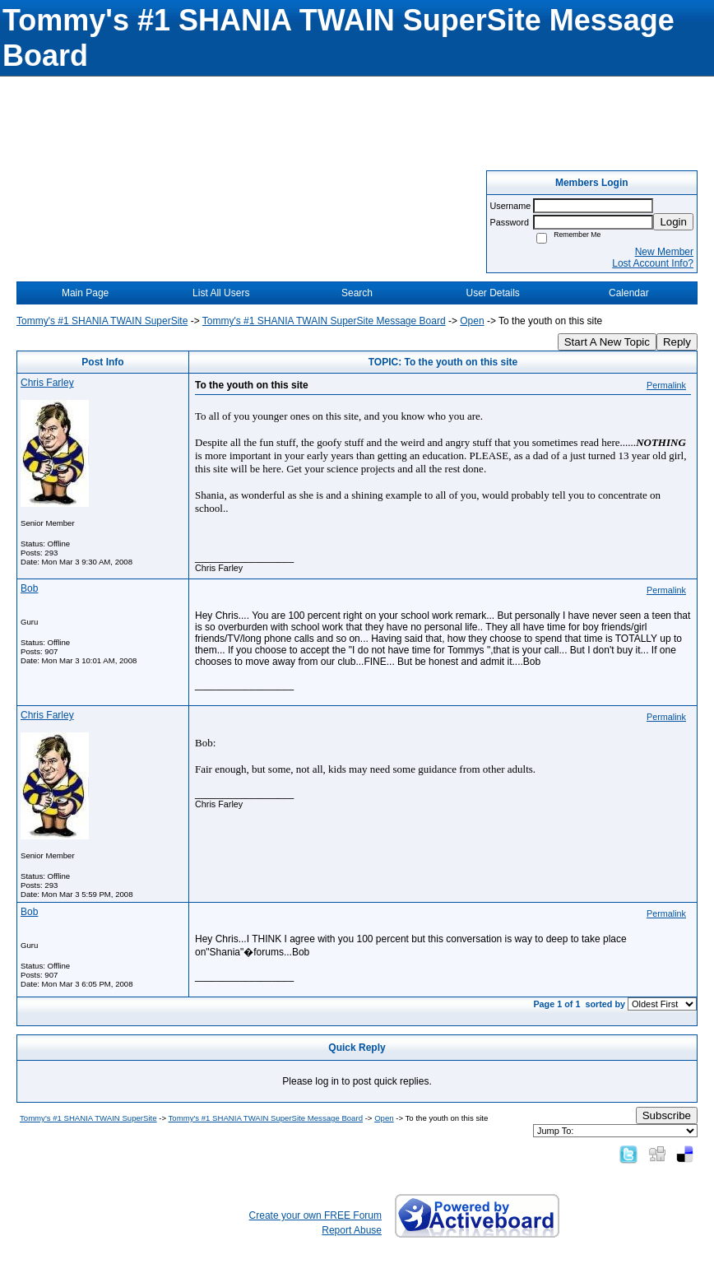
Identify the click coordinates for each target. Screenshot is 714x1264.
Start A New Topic (607, 342)
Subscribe (666, 1115)
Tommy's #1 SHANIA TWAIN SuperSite (102, 321)
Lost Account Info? (652, 263)
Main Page (85, 293)
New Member (664, 252)
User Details (492, 293)
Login (673, 222)
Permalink (666, 385)
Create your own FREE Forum (315, 1215)
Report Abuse (352, 1230)
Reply (677, 342)
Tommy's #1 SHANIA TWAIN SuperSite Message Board (324, 321)
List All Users (220, 293)
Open (472, 321)
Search (357, 293)
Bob (29, 588)
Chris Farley (47, 382)
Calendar (629, 293)
